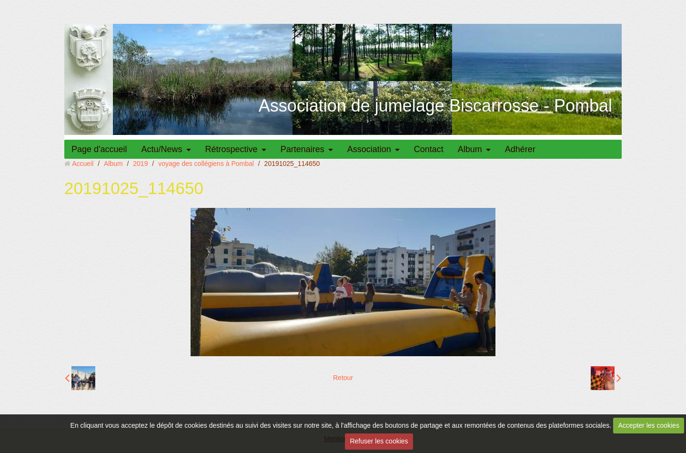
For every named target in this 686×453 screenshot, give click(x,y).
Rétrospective (231, 149)
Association (369, 149)
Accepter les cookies (648, 425)
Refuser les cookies (379, 441)
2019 (140, 163)
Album (470, 149)
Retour (343, 377)
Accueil (82, 163)
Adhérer (520, 149)
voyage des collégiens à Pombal (206, 163)
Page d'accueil (99, 149)
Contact (429, 149)
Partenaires (302, 149)
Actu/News (161, 149)
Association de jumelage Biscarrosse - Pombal (435, 105)
